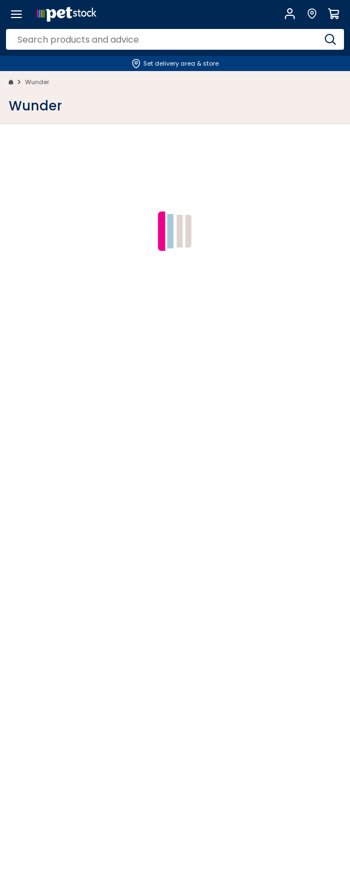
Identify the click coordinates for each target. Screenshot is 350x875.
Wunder (37, 82)
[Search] (330, 39)
